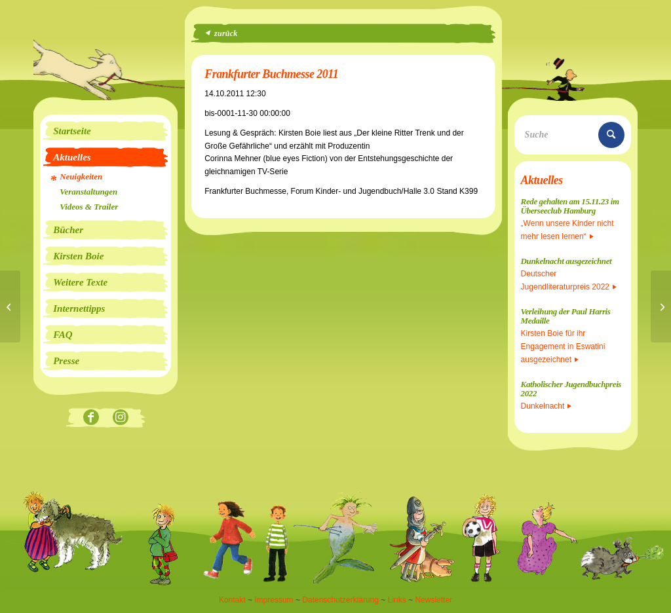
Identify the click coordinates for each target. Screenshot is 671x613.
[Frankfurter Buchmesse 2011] (661, 306)
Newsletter (433, 599)
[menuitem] (105, 131)
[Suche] (572, 135)
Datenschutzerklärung (340, 599)
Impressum (273, 599)
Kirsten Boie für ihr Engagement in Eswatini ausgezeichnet (563, 346)
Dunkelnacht (546, 406)
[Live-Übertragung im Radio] (10, 306)
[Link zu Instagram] (120, 418)
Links (397, 599)
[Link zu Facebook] (90, 418)
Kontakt (232, 599)
